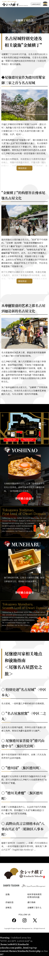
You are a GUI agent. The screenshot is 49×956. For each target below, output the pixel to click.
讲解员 (9, 907)
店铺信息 (10, 902)
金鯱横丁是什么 (34, 907)
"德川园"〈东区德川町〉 (24, 767)
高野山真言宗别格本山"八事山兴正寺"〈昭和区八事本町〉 (22, 829)
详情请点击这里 (24, 498)
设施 (8, 894)
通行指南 (31, 902)
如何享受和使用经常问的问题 (34, 895)
